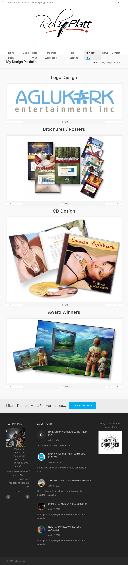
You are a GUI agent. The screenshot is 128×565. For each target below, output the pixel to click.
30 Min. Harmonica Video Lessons (67, 504)
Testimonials (14, 424)
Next (28, 497)
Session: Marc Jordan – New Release (69, 480)
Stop (19, 491)
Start (17, 491)
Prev (8, 497)
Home (96, 62)
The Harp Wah (82, 405)
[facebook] (119, 2)
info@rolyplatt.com (42, 2)
